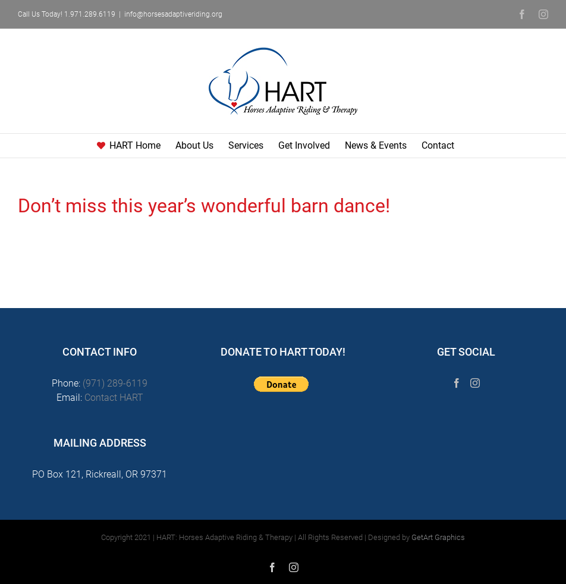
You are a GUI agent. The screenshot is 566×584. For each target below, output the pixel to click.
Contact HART (113, 397)
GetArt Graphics (438, 537)
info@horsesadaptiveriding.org (173, 14)
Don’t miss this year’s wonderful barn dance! (204, 205)
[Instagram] (475, 383)
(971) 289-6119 (115, 383)
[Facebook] (456, 383)
